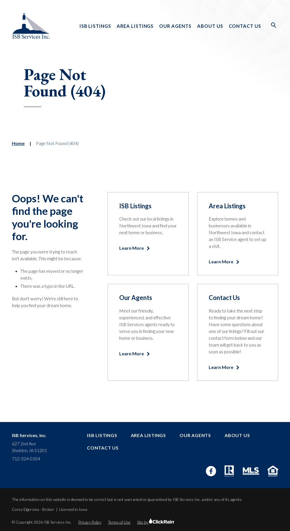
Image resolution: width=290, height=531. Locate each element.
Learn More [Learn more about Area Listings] (221, 261)
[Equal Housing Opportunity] (273, 471)
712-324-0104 (26, 458)
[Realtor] (229, 471)
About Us (210, 26)
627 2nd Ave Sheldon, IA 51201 (29, 447)
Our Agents (175, 26)
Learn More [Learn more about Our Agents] (132, 353)
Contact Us (245, 26)
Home (18, 143)
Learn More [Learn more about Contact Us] (221, 367)
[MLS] (251, 471)
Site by (155, 522)
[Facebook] (211, 471)
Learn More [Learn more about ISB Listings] (132, 248)
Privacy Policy (89, 522)
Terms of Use (119, 522)
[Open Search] (274, 25)
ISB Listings (95, 26)
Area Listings (135, 26)
